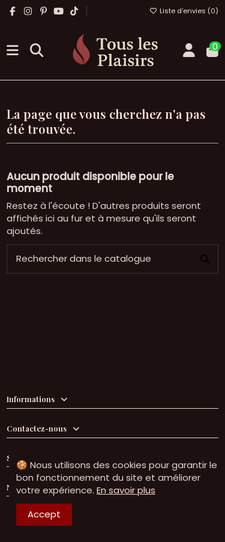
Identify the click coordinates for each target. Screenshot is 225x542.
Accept (44, 514)
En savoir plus (126, 490)
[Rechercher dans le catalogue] (204, 259)
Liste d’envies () (183, 11)
